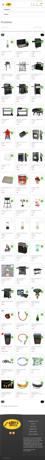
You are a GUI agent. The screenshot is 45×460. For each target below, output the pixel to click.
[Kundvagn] (40, 4)
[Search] (31, 4)
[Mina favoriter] (36, 4)
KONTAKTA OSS (33, 429)
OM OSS (33, 423)
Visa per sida (5, 27)
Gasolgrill (33, 449)
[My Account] (34, 4)
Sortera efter (38, 27)
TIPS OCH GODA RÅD (33, 434)
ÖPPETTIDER (33, 426)
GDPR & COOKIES (33, 431)
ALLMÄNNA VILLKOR (33, 421)
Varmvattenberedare (27, 449)
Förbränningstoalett (27, 450)
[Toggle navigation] (3, 4)
